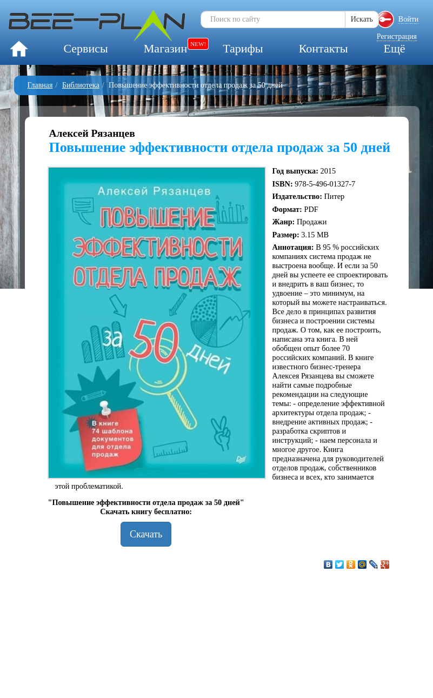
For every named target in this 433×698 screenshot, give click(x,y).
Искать (362, 19)
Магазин (165, 48)
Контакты (323, 48)
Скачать (146, 534)
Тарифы (243, 48)
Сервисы (85, 48)
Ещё (394, 48)
